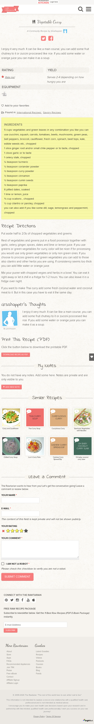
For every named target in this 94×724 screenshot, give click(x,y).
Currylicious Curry (58, 429)
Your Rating (9, 526)
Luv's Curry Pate (34, 457)
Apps (9, 658)
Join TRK (10, 667)
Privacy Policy (39, 716)
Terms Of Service (53, 716)
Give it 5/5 (26, 530)
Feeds (38, 673)
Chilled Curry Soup (10, 457)
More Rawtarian (16, 645)
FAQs (9, 661)
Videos (39, 658)
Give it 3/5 (17, 530)
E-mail (6, 508)
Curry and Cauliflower (10, 429)
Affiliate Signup (13, 680)
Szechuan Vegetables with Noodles (82, 430)
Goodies (40, 645)
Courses (39, 664)
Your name (9, 495)
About (9, 651)
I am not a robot (17, 563)
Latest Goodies (42, 651)
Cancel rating (3, 530)
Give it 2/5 (12, 530)
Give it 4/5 (21, 530)
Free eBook (12, 673)
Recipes (39, 654)
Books (39, 667)
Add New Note (11, 387)
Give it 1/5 (8, 530)
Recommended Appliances (18, 664)
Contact (10, 677)
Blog (38, 670)
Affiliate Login (12, 683)
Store (9, 654)
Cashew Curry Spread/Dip (58, 458)
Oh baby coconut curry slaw (81, 458)
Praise (9, 670)
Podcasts (40, 661)
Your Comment (11, 538)
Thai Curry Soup (34, 429)
